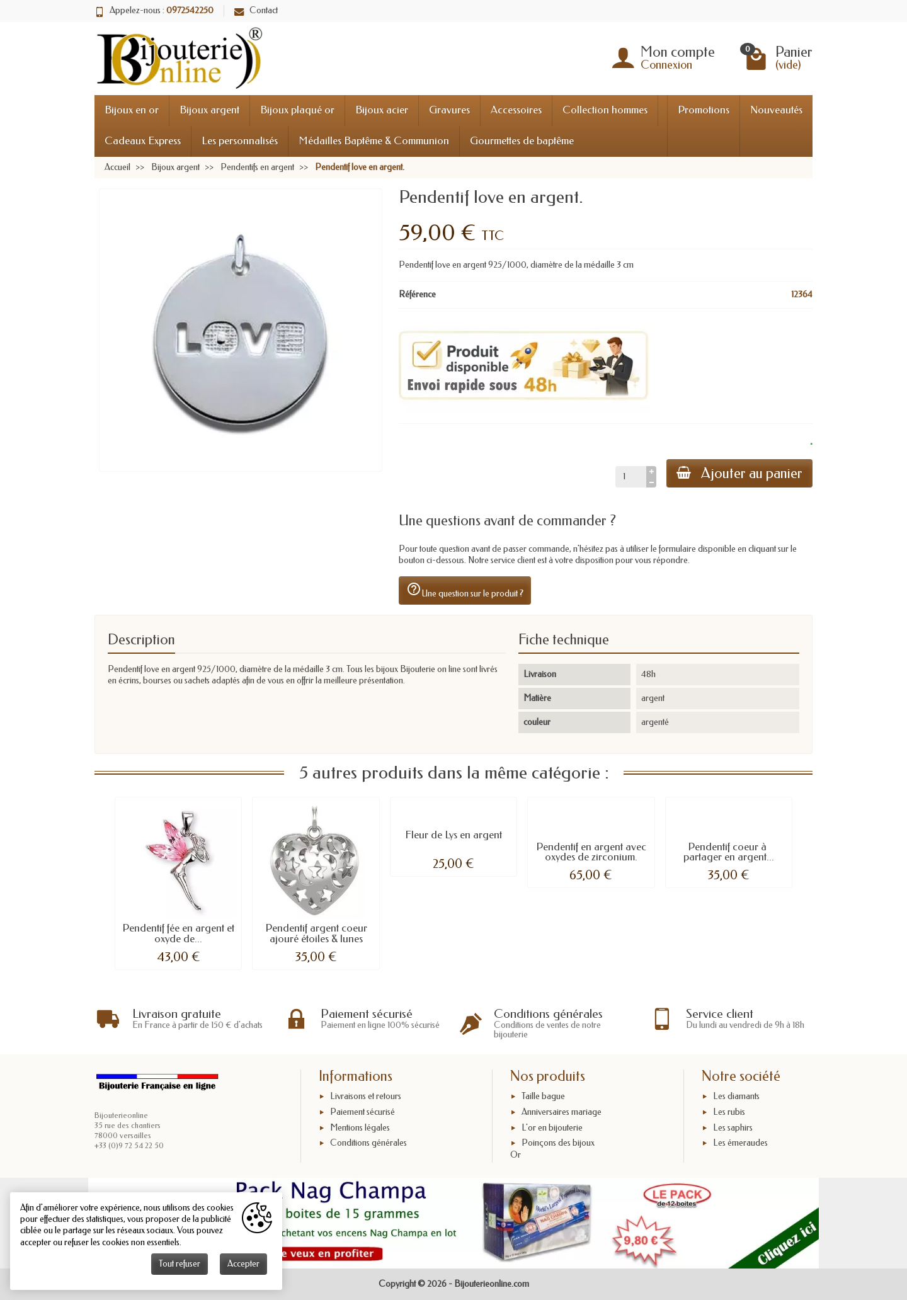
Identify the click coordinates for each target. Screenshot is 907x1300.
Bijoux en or (132, 110)
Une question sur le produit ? (464, 590)
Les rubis (729, 1112)
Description (141, 639)
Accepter (243, 1263)
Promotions (703, 110)
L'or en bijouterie (552, 1127)
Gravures (449, 110)
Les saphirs (733, 1127)
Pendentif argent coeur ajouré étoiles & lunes (316, 933)
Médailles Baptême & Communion (374, 141)
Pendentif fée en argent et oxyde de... (178, 933)
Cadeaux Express (143, 141)
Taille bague (543, 1096)
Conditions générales (368, 1143)
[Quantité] (630, 477)
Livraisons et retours (365, 1096)
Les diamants (736, 1096)
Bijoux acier (381, 110)
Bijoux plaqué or (297, 110)
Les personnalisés (240, 141)
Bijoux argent (209, 110)
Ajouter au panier (739, 473)
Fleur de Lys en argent (453, 835)
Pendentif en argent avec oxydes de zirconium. (591, 852)
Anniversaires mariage (562, 1112)
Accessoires (516, 110)
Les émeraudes (740, 1143)
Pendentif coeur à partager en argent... (728, 852)
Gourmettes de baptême (522, 141)
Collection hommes (604, 110)
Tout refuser (179, 1263)
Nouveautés (776, 110)
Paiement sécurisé (362, 1112)
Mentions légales (360, 1127)
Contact (256, 10)
